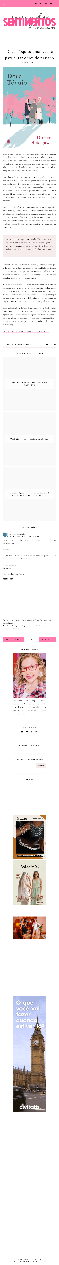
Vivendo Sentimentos (32, 1259)
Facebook (8, 628)
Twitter (16, 628)
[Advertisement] (29, 967)
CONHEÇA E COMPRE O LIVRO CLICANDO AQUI (26, 331)
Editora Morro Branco (14, 345)
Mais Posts (47, 639)
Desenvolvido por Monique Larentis (29, 1261)
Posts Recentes (13, 639)
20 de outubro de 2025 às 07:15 (24, 537)
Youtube (52, 626)
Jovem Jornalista (17, 534)
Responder (8, 579)
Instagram (7, 568)
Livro (28, 345)
